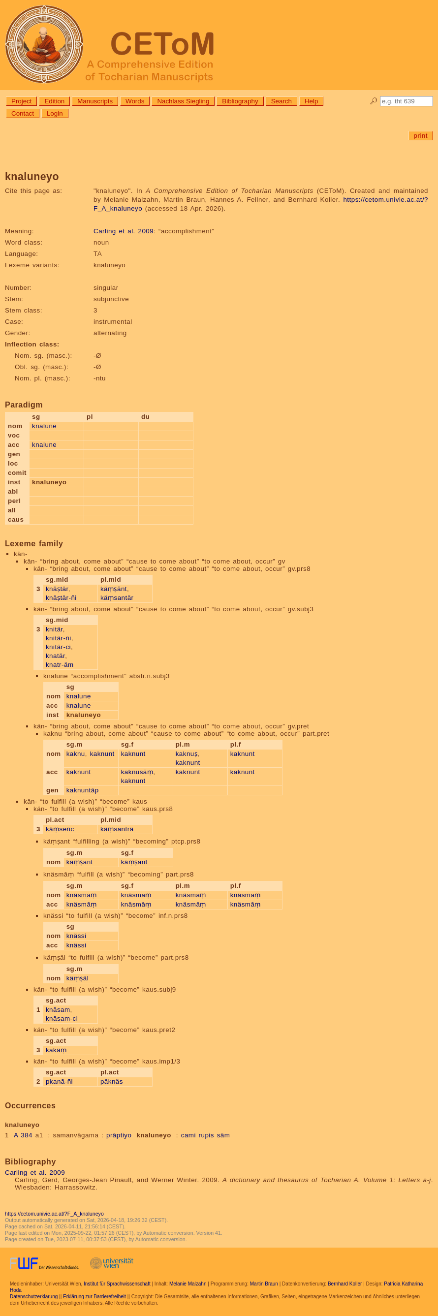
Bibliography (240, 101)
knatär (55, 655)
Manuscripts (95, 101)
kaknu (75, 753)
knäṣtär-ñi (61, 597)
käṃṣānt (113, 589)
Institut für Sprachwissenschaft (117, 1283)
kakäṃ (56, 1050)
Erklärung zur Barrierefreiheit (94, 1296)
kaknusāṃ (137, 772)
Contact (22, 113)
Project (21, 101)
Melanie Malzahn (188, 1283)
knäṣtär (57, 589)
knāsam (58, 1009)
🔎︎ (374, 101)
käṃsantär (117, 597)
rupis (206, 1135)
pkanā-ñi (59, 1081)
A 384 (23, 1135)
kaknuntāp (82, 790)
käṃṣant (79, 862)
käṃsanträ (117, 829)
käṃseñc (60, 829)
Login (55, 113)
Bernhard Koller (345, 1283)
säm (223, 1135)
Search (281, 101)
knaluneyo (153, 1135)
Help (311, 101)
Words (134, 101)
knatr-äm (60, 664)
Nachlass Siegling (183, 101)
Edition (54, 101)
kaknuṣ (187, 753)
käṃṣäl (77, 978)
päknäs (111, 1081)
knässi (76, 936)
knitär (54, 629)
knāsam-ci (62, 1018)
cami (188, 1135)
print (421, 135)
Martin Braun (264, 1283)
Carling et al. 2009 (124, 231)
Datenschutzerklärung (34, 1296)
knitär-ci (58, 647)
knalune (44, 426)
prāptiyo (118, 1135)
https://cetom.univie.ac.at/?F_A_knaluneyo (54, 1214)
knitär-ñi (58, 638)
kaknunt (102, 753)
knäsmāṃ (81, 895)
